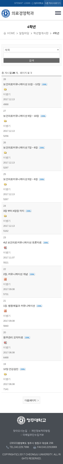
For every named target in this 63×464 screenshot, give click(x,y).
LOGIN (27, 3)
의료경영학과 (23, 13)
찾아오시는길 (20, 431)
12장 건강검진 (14, 369)
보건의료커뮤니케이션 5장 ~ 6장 (24, 179)
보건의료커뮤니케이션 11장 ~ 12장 (25, 84)
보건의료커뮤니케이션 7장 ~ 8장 (24, 147)
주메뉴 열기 (58, 13)
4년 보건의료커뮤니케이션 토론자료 (26, 242)
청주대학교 (38, 3)
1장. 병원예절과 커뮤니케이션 (22, 305)
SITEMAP (18, 3)
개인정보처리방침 (40, 431)
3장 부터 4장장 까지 (17, 210)
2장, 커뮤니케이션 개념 (19, 274)
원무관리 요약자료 (16, 337)
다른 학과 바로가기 (53, 3)
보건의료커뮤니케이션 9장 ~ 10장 (24, 115)
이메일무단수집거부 (33, 435)
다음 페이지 (32, 400)
